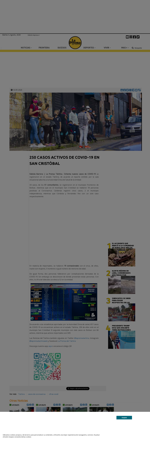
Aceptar (124, 418)
